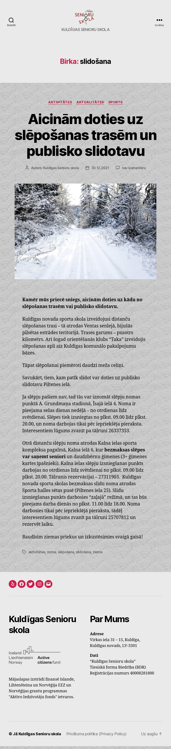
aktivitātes (36, 555)
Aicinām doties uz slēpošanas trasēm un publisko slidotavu (85, 137)
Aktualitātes (90, 105)
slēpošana (66, 555)
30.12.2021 (100, 171)
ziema (98, 555)
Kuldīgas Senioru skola (61, 171)
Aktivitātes (60, 105)
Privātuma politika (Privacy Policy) (96, 736)
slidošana (83, 555)
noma (51, 555)
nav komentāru (134, 171)
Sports (115, 105)
